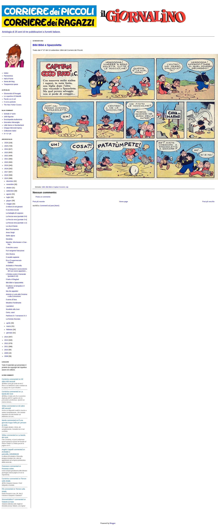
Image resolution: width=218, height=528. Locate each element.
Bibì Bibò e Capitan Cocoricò (55, 187)
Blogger (112, 523)
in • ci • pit (7, 134)
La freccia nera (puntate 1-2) (16, 223)
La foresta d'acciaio (13, 319)
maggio (9, 204)
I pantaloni (10, 306)
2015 (6, 178)
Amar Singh (10, 232)
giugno (9, 201)
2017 (6, 172)
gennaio (9, 333)
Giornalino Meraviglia (12, 122)
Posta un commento (43, 197)
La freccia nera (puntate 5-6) (16, 216)
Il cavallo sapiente (12, 257)
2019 (6, 165)
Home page (123, 201)
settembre (10, 191)
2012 (6, 343)
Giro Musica (10, 254)
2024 (6, 149)
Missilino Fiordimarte (13, 303)
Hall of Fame (8, 79)
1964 (43, 187)
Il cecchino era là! (12, 210)
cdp (67, 187)
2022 (6, 156)
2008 (6, 356)
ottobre (9, 188)
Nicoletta (9, 239)
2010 (6, 350)
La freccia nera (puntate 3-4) (16, 220)
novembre (10, 184)
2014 (6, 337)
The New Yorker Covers (12, 105)
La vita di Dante (11, 226)
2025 (6, 146)
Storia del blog (9, 81)
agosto (9, 194)
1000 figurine (9, 117)
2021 (6, 159)
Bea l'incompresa (12, 229)
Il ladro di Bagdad (12, 279)
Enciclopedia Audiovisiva (13, 119)
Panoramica (8, 76)
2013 (6, 340)
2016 (6, 175)
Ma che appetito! (12, 291)
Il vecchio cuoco (12, 247)
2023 (6, 152)
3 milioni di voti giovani (14, 207)
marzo (8, 326)
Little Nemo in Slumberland (14, 125)
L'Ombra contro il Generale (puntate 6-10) (16, 275)
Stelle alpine (10, 236)
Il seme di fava (11, 299)
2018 (6, 169)
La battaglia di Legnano (14, 213)
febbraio (9, 329)
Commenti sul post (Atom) (49, 206)
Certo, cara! (10, 312)
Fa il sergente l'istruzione (15, 251)
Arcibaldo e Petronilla (14, 266)
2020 (6, 162)
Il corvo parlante (10, 102)
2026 (6, 143)
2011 (6, 346)
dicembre (10, 181)
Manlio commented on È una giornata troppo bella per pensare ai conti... (14, 422)
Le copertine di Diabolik (12, 96)
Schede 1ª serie (10, 114)
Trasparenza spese (11, 84)
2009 (6, 353)
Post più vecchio (208, 201)
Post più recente (39, 201)
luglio (8, 197)
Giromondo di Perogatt (12, 93)
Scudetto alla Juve (12, 309)
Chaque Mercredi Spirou (13, 128)
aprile (8, 323)
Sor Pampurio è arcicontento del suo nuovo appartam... (16, 270)
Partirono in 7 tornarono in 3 (16, 316)
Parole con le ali (10, 99)
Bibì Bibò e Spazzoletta (47, 45)
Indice (6, 73)
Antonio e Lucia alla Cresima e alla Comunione (16, 295)
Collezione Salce (10, 131)
